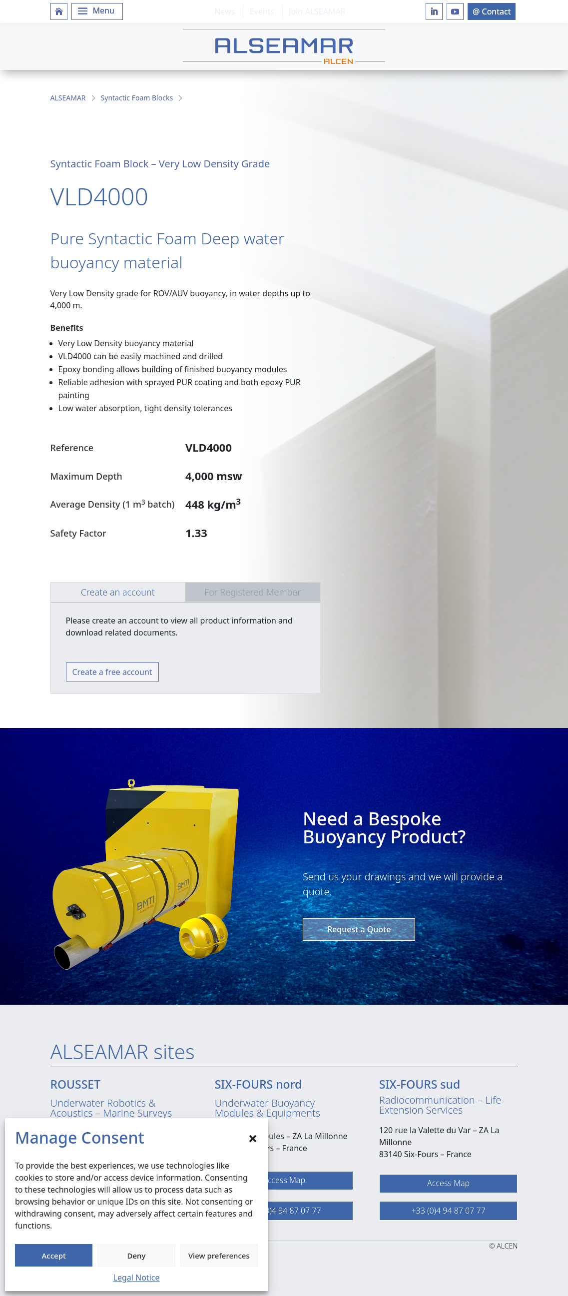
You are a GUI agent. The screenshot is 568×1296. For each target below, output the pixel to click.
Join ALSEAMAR (317, 11)
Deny (136, 1256)
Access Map (284, 1180)
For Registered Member (252, 592)
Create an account (118, 592)
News (224, 11)
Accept (54, 1256)
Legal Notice (136, 1277)
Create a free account (112, 671)
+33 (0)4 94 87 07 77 (284, 1210)
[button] (253, 1138)
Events (262, 11)
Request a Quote (359, 929)
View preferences (219, 1256)
